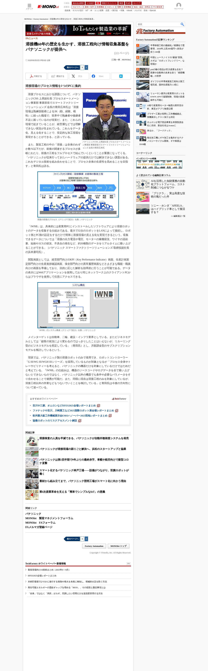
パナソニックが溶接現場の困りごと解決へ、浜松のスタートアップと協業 (82, 449)
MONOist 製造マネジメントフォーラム (49, 518)
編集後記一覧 (179, 216)
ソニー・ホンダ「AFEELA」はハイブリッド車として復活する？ (168, 209)
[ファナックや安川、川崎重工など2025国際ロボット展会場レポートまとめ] (75, 410)
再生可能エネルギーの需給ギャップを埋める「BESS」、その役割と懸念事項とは (67, 587)
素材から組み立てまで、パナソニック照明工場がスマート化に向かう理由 (82, 481)
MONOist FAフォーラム (40, 522)
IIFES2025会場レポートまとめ (42, 575)
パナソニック (33, 513)
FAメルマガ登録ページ (38, 527)
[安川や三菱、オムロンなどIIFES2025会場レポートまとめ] (66, 405)
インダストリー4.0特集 (146, 158)
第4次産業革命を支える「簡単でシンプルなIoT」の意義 (72, 491)
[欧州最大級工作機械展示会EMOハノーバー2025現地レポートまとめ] (72, 415)
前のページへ (73, 67)
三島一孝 (116, 60)
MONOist (28, 19)
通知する (60, 76)
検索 (182, 24)
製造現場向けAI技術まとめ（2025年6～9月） (49, 569)
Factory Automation (40, 19)
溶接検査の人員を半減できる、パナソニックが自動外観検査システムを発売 (84, 438)
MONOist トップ (118, 546)
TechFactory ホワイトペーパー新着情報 (45, 563)
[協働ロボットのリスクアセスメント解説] (57, 420)
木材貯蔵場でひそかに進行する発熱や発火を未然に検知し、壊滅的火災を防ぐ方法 (67, 581)
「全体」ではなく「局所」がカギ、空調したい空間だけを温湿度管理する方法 (65, 593)
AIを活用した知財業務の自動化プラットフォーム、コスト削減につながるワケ (168, 184)
